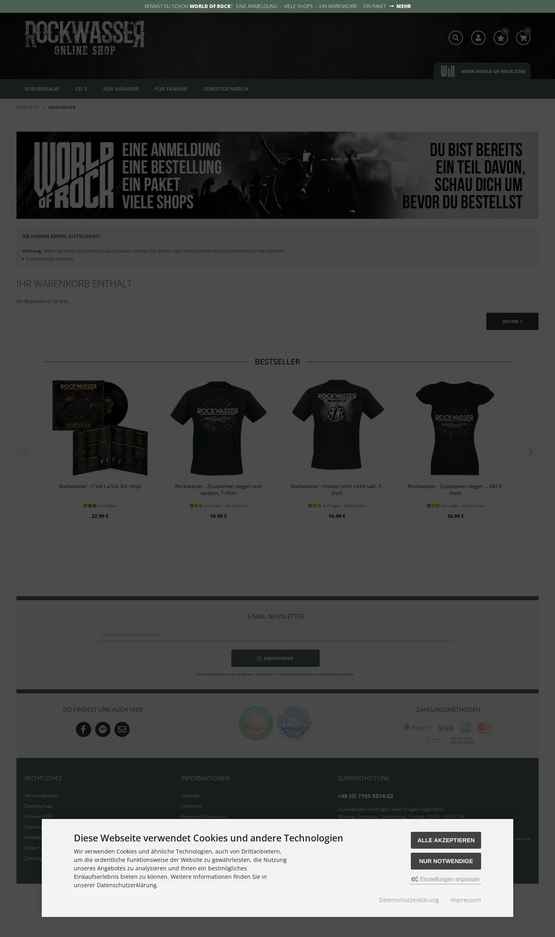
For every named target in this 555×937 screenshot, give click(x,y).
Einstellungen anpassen (445, 879)
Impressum (466, 900)
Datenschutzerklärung (409, 900)
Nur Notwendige (446, 861)
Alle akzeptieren (446, 840)
